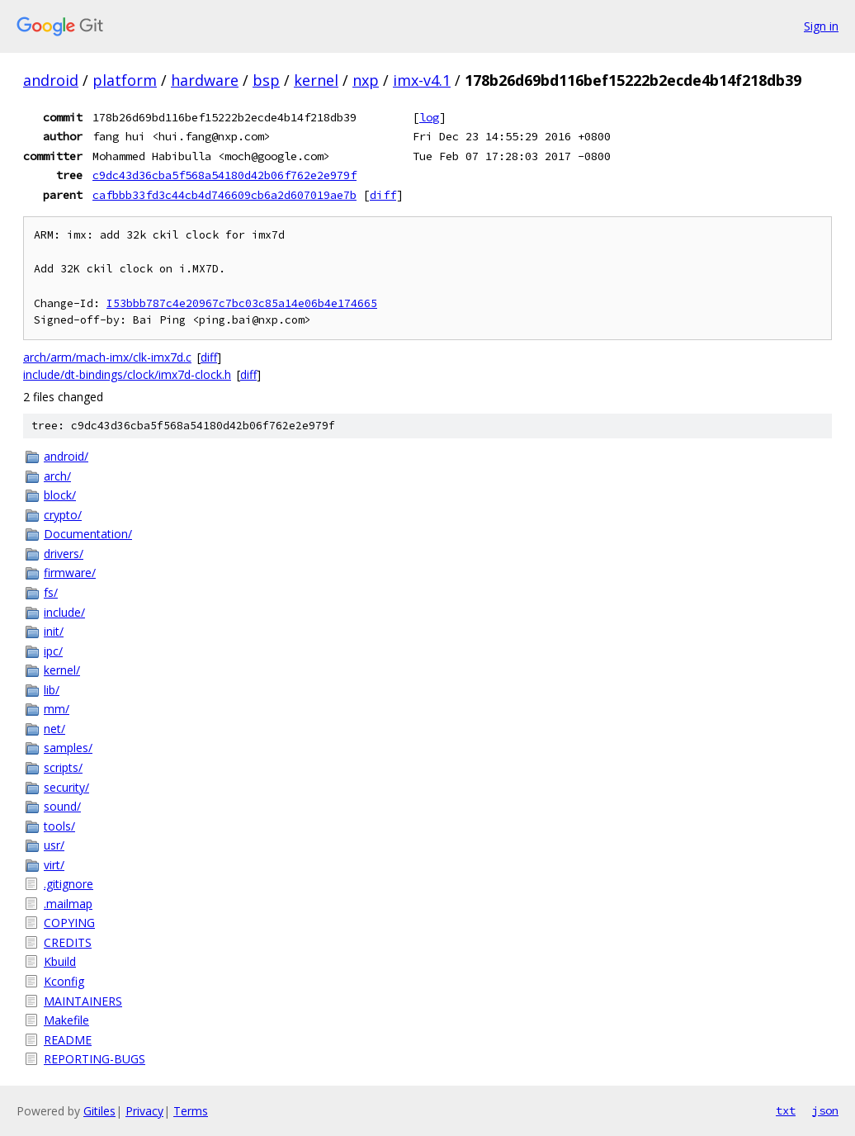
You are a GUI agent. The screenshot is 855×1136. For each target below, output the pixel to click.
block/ (60, 495)
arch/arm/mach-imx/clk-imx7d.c (107, 357)
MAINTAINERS (83, 1001)
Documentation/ (88, 534)
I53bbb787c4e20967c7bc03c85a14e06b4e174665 (241, 303)
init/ (54, 631)
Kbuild (60, 961)
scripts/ (63, 767)
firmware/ (70, 572)
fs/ (51, 592)
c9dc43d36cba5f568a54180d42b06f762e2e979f (224, 175)
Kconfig (64, 981)
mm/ (56, 709)
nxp (365, 80)
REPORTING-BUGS (94, 1059)
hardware (205, 80)
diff (383, 194)
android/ (66, 456)
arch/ (57, 476)
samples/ (68, 747)
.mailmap (68, 903)
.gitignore (68, 884)
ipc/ (53, 651)
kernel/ (62, 670)
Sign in (821, 26)
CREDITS (68, 942)
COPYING (69, 922)
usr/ (54, 845)
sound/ (62, 806)
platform (124, 80)
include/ (64, 612)
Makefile (66, 1020)
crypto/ (63, 515)
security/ (66, 787)
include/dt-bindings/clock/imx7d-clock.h (127, 374)
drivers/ (63, 553)
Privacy (144, 1111)
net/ (54, 728)
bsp (266, 80)
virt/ (54, 865)
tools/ (59, 826)
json (825, 1110)
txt (786, 1110)
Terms (190, 1111)
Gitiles (99, 1111)
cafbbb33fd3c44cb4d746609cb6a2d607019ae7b (224, 194)
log (429, 117)
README (68, 1040)
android (50, 80)
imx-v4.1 (422, 80)
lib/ (51, 690)
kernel (316, 80)
